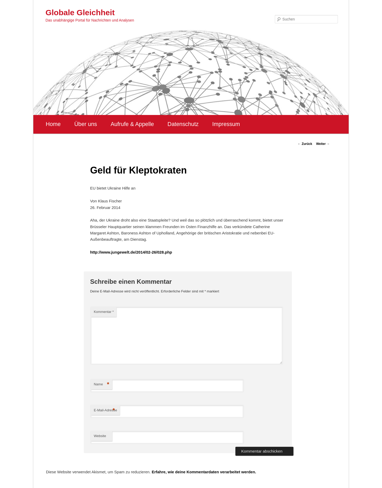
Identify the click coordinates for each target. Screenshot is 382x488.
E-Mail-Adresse (105, 410)
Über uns (85, 124)
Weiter (323, 144)
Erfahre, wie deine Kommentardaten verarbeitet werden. (204, 472)
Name (101, 384)
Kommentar (104, 312)
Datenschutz (183, 124)
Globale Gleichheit (80, 12)
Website (100, 436)
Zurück (305, 144)
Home (53, 124)
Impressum (226, 124)
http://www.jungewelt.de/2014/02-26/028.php (131, 252)
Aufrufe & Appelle (132, 124)
